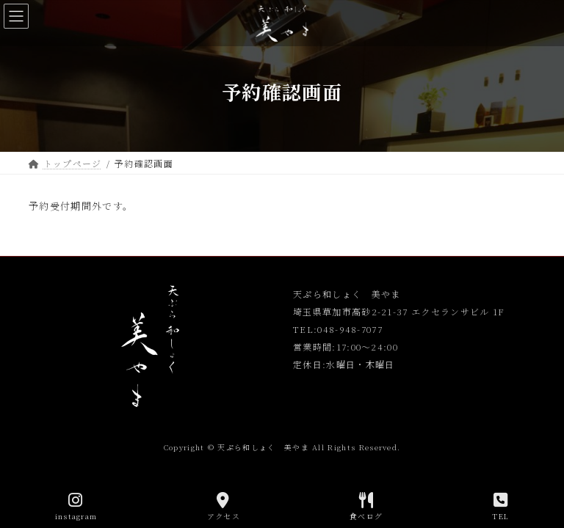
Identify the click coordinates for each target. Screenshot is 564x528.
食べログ (366, 506)
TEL (500, 506)
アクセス (223, 506)
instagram (76, 506)
